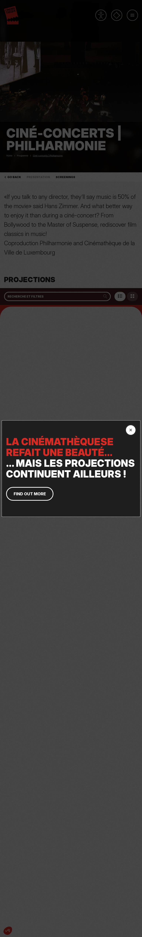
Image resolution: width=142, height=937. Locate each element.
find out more (30, 493)
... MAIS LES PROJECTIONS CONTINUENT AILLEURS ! (71, 458)
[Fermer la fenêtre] (130, 430)
